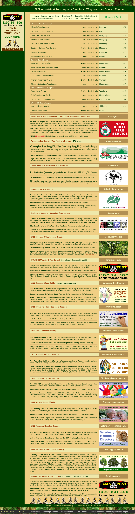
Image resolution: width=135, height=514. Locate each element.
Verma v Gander (86, 160)
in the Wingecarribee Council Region (56, 361)
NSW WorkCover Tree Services (63, 251)
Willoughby (51, 469)
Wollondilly (73, 469)
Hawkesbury (71, 460)
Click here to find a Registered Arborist (45, 202)
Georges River (53, 460)
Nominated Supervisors (65, 395)
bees (77, 483)
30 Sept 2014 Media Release (50, 129)
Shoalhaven (59, 468)
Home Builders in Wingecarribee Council (82, 337)
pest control (91, 481)
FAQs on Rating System (55, 396)
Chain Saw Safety (89, 251)
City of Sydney (90, 458)
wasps (82, 483)
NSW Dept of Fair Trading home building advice (80, 372)
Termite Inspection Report (50, 494)
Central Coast (66, 458)
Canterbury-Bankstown (50, 458)
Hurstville (37, 462)
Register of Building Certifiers (86, 366)
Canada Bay (92, 457)
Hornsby (87, 460)
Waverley (42, 469)
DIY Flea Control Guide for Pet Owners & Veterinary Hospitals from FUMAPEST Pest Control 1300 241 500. (63, 442)
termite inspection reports (46, 485)
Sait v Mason (86, 159)
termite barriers (73, 485)
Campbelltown (82, 457)
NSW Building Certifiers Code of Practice (46, 368)
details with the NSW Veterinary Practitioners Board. (60, 438)
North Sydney (44, 466)
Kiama (54, 462)
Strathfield (78, 468)
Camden (72, 457)
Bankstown (73, 455)
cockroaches (34, 483)
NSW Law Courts (54, 159)
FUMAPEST (79, 242)
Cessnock (77, 458)
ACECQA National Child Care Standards (52, 393)
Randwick (92, 466)
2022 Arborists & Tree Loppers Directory (46, 242)
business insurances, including (73, 206)
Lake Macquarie (81, 462)
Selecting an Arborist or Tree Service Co (72, 253)
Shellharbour (49, 468)
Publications (57, 372)
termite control (62, 485)
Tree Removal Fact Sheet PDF (66, 148)
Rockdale (33, 468)
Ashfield (58, 455)
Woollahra (92, 469)
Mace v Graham (58, 160)
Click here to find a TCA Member (42, 177)
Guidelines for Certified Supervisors (43, 395)
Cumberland (34, 460)
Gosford (62, 460)
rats (60, 483)
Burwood (64, 457)
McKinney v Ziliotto (72, 160)
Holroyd (80, 460)
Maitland (51, 464)
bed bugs (48, 483)
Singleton (69, 468)
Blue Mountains (44, 457)
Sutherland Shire (90, 468)
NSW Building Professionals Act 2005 (71, 370)
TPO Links (77, 141)
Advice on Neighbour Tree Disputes (43, 155)
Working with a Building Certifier (42, 370)
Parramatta (69, 466)
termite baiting (85, 485)
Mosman (76, 464)
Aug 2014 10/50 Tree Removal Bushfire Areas (79, 129)
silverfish (90, 483)
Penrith (77, 466)
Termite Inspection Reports (47, 276)
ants (42, 483)
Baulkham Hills (83, 455)
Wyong (32, 471)
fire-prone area (80, 125)
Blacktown (33, 457)
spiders (71, 483)
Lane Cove (92, 462)
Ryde (40, 468)
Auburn (65, 455)
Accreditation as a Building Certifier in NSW (80, 368)
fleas (55, 483)
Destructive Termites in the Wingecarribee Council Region (75, 274)
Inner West (46, 462)
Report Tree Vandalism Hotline (74, 150)
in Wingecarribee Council (58, 409)
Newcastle (33, 466)
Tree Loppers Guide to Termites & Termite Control (67, 255)
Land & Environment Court (71, 159)
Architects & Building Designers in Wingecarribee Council (55, 313)
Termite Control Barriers (75, 276)
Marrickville (67, 464)
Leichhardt (34, 464)
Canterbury (36, 458)
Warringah (33, 469)
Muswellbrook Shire (88, 464)
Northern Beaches (56, 466)
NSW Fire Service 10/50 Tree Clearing (73, 132)
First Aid (53, 253)
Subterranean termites (49, 488)
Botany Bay (56, 457)
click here (81, 278)
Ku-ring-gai (70, 462)
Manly (59, 464)
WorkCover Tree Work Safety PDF (49, 150)
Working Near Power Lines (39, 253)
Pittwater (84, 466)
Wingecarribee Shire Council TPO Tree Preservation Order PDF (55, 146)
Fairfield (43, 460)
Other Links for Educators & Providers (78, 396)
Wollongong (83, 469)
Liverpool (43, 464)
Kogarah (61, 462)
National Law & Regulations (86, 393)
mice (65, 483)
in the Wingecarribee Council (53, 289)
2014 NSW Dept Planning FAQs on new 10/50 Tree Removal (52, 131)
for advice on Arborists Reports (79, 226)
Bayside (93, 455)
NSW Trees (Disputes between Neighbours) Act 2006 (77, 155)
